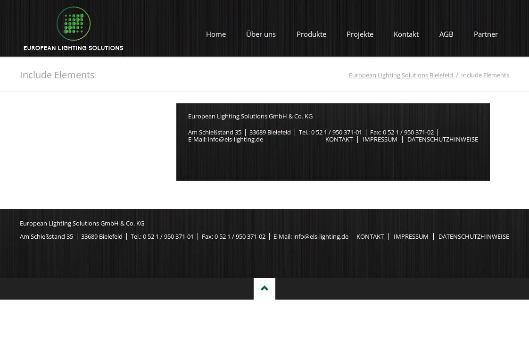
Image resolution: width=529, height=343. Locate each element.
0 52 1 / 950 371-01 (336, 132)
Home (216, 34)
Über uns (261, 34)
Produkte (311, 34)
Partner (486, 34)
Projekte (360, 34)
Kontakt (406, 34)
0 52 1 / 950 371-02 (408, 132)
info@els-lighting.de (235, 139)
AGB (446, 34)
